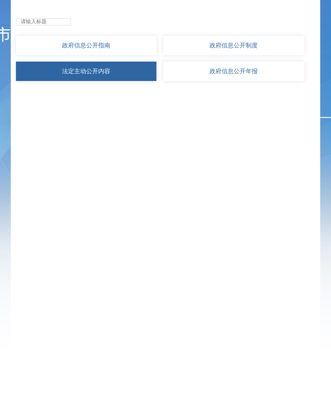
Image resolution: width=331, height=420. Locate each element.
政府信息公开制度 (233, 45)
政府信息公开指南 (86, 45)
